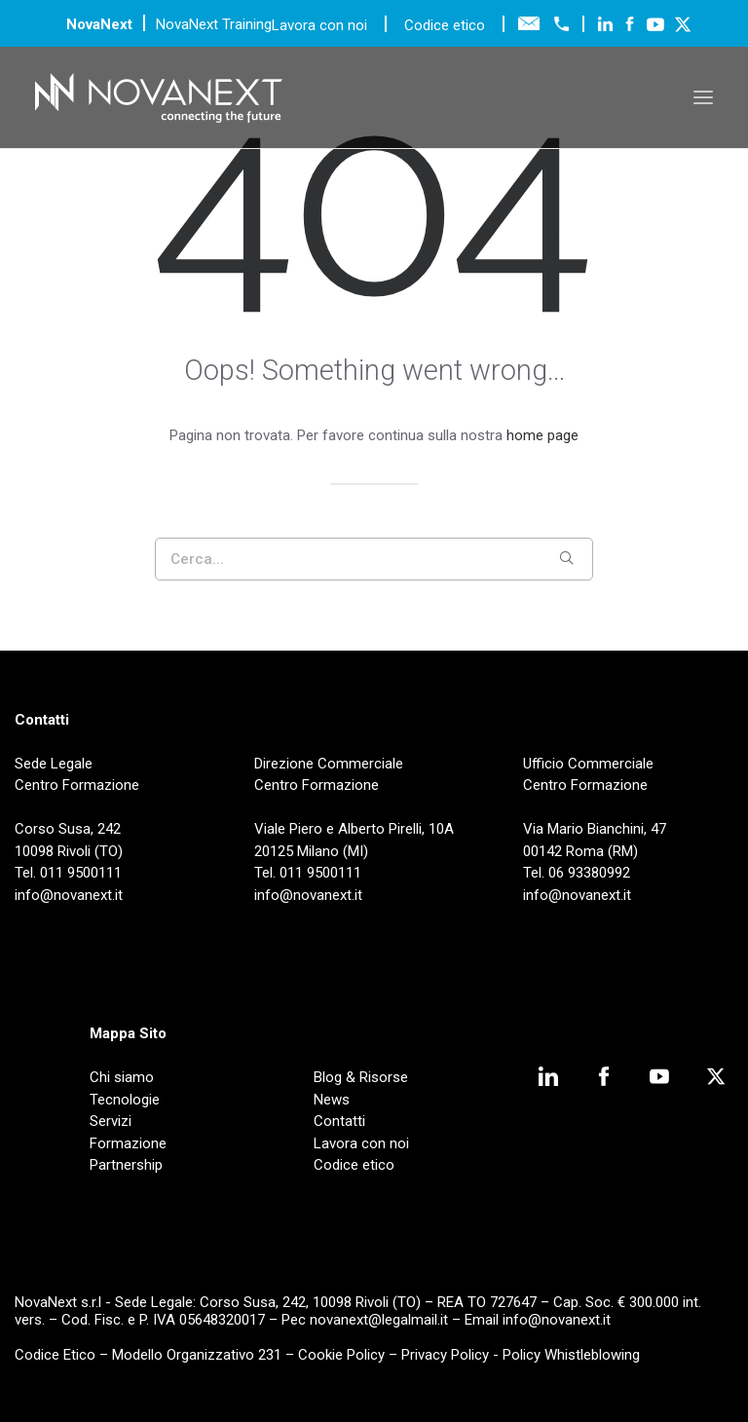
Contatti (339, 1121)
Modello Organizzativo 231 (196, 1355)
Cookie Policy (341, 1355)
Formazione (128, 1143)
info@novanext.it (557, 1319)
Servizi (110, 1121)
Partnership (126, 1165)
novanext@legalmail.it (379, 1319)
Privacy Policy (445, 1355)
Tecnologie (125, 1099)
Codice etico (444, 25)
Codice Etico (55, 1355)
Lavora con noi (321, 25)
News (332, 1099)
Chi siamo (122, 1077)
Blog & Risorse (361, 1077)
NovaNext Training (214, 24)
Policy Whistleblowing (571, 1355)
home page (542, 435)
